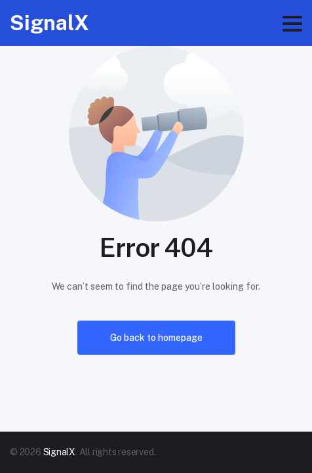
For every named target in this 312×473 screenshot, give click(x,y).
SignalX (49, 23)
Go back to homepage (156, 337)
